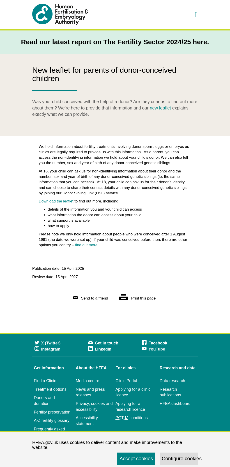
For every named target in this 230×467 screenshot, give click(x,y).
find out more (86, 245)
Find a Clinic (45, 381)
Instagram (47, 349)
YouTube (153, 349)
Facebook (154, 343)
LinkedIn (99, 349)
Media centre (87, 381)
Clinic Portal (126, 381)
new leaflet (160, 107)
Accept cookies (136, 458)
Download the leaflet (56, 201)
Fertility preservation (52, 412)
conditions (131, 418)
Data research (172, 381)
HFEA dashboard (175, 403)
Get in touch (103, 343)
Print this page (137, 298)
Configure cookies (180, 458)
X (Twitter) (47, 343)
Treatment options (50, 389)
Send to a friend (90, 298)
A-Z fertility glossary (51, 420)
